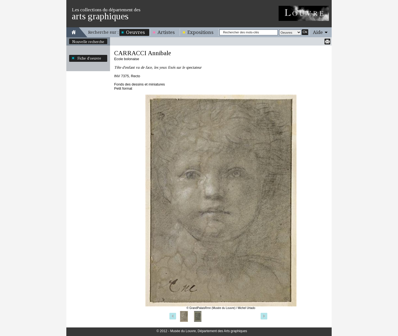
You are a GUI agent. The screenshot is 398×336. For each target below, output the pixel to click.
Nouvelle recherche (88, 41)
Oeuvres (135, 32)
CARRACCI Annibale (142, 53)
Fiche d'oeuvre (89, 58)
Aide (318, 32)
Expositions (200, 32)
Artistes (166, 32)
